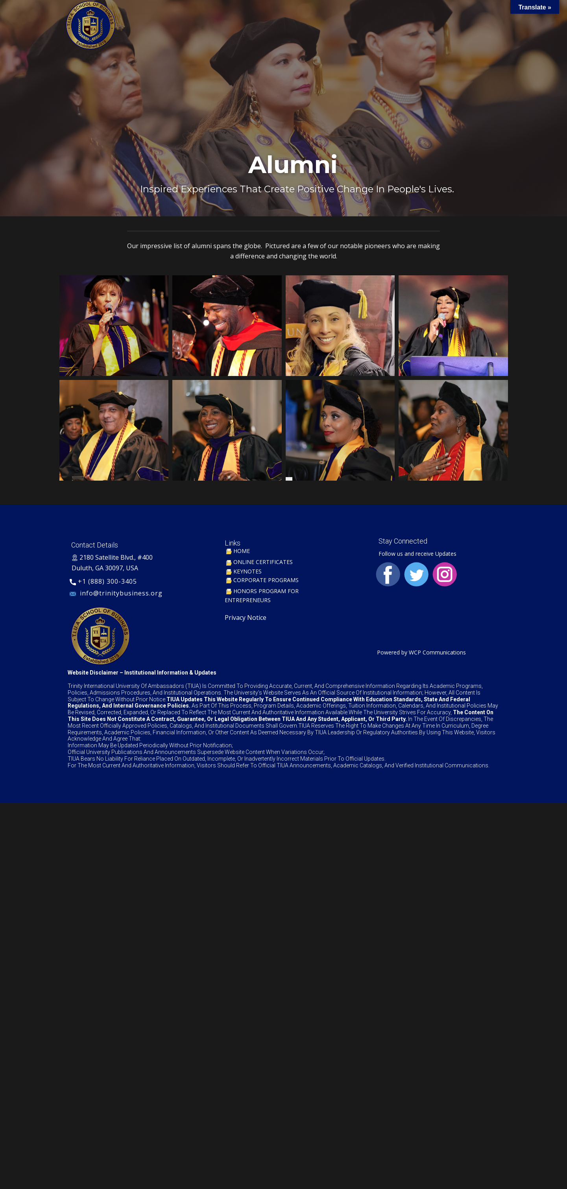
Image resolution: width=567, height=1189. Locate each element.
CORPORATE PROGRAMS (262, 580)
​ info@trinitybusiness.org (117, 593)
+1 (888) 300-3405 (103, 581)
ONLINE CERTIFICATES (259, 562)
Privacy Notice (245, 617)
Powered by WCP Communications (420, 652)
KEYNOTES (243, 571)
